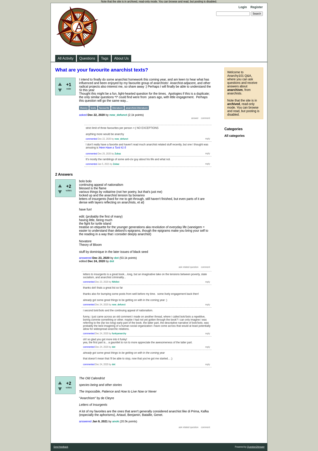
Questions (87, 58)
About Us (121, 58)
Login (242, 7)
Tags (104, 58)
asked (83, 115)
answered (85, 257)
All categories (234, 135)
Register (256, 7)
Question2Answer (256, 447)
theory (84, 108)
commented (91, 139)
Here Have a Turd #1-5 (112, 147)
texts (93, 108)
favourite (104, 108)
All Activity (66, 58)
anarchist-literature (137, 108)
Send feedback (60, 447)
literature (117, 108)
